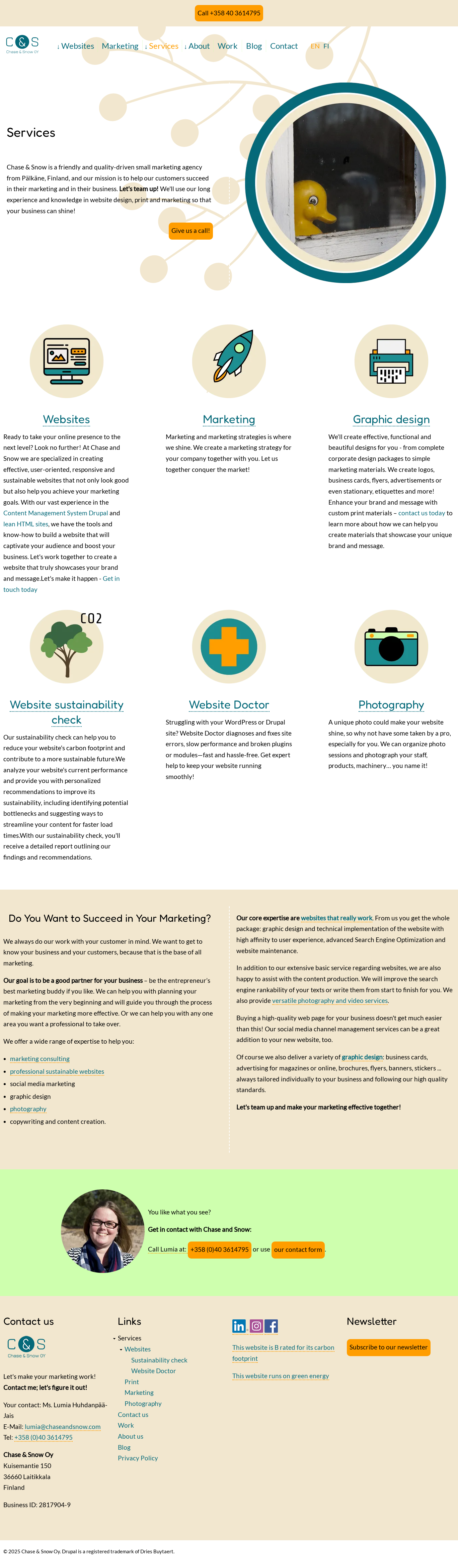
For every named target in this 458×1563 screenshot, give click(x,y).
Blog (254, 45)
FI (326, 46)
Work (228, 45)
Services (163, 45)
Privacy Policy (138, 1458)
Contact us (133, 1414)
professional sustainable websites (57, 1071)
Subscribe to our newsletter (389, 1347)
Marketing (120, 45)
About (199, 45)
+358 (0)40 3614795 (219, 1249)
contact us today (421, 513)
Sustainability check (159, 1360)
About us (130, 1436)
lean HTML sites (25, 524)
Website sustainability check (67, 711)
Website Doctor (229, 704)
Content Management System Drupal (55, 513)
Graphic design (391, 419)
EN (315, 46)
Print (132, 1382)
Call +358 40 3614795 (229, 13)
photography (28, 1109)
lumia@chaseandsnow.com (63, 1426)
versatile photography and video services (330, 1000)
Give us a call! (190, 230)
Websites (77, 45)
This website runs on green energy (280, 1376)
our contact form (298, 1249)
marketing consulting (40, 1058)
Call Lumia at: (168, 1249)
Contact (284, 45)
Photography (391, 704)
